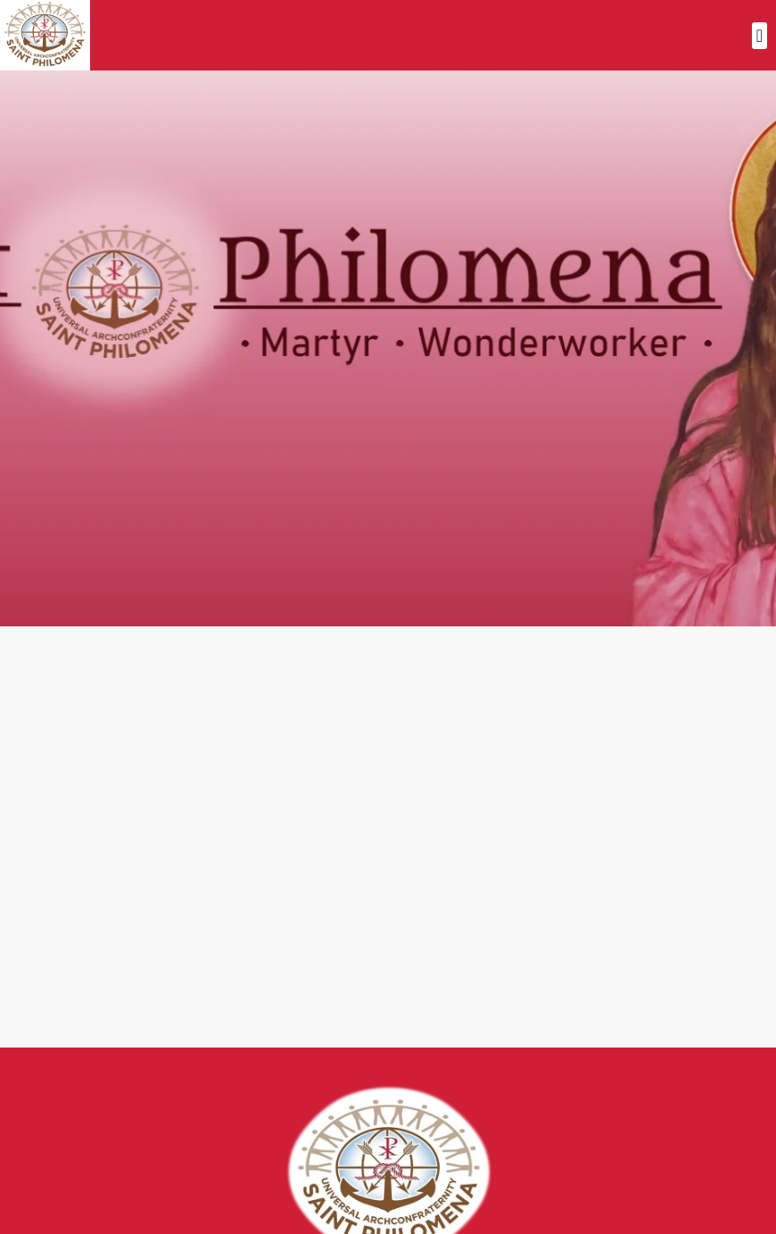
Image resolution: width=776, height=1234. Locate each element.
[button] (759, 35)
